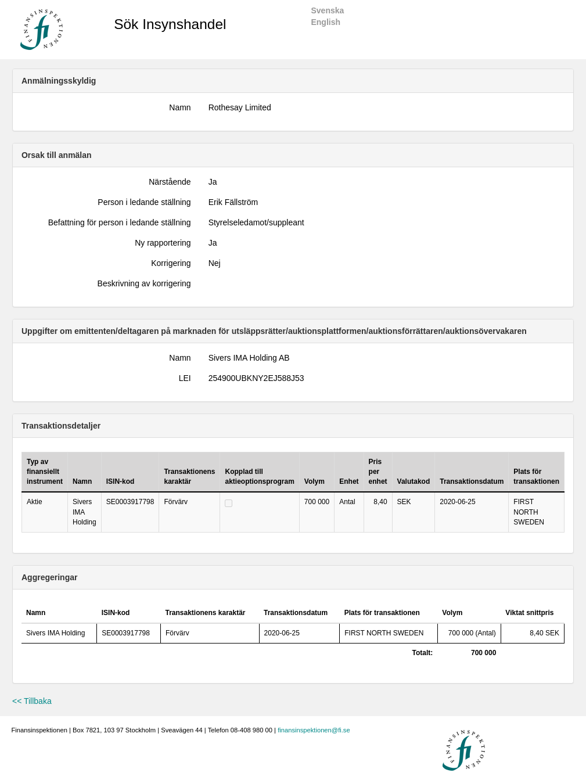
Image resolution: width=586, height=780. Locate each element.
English (325, 22)
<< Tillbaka (32, 701)
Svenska (327, 10)
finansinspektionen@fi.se (314, 730)
